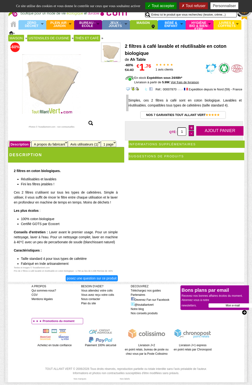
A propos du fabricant (49, 144)
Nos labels (125, 379)
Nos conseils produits (144, 313)
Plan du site (88, 303)
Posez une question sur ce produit (91, 278)
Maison (143, 23)
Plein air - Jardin (59, 24)
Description (20, 144)
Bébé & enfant (171, 24)
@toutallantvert (142, 304)
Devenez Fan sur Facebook (150, 299)
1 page (108, 144)
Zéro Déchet (31, 24)
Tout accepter (161, 6)
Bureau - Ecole (87, 24)
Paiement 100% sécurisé (100, 345)
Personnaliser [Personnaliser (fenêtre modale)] (224, 6)
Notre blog (137, 309)
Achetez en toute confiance (55, 345)
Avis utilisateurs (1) (84, 144)
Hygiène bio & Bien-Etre (199, 24)
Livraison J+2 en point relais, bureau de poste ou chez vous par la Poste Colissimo (147, 349)
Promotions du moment (59, 321)
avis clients (164, 69)
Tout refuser (194, 6)
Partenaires (138, 294)
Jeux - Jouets (115, 24)
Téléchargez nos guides (146, 290)
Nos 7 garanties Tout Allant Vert (183, 115)
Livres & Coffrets (226, 24)
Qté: (173, 131)
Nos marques (80, 379)
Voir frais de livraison (185, 82)
